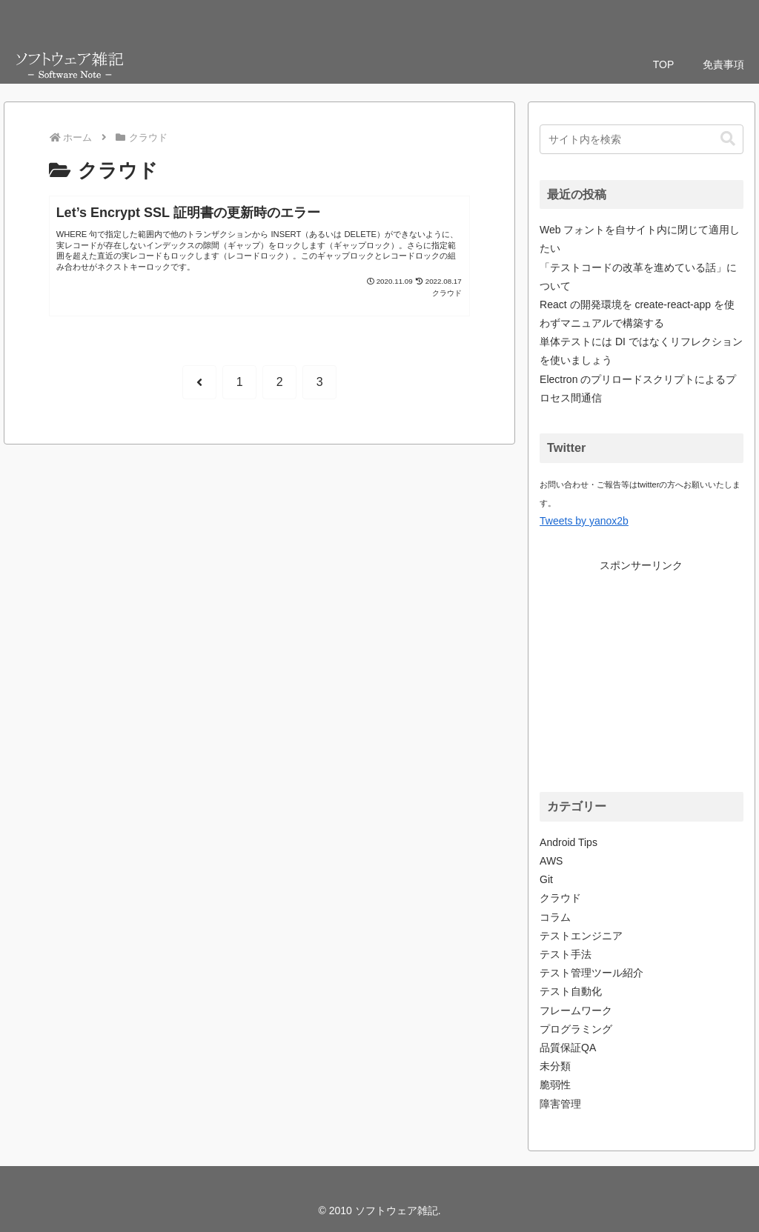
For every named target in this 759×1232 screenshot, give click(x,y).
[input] (641, 139)
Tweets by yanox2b (584, 521)
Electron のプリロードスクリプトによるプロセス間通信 (638, 388)
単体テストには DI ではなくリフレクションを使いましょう (641, 351)
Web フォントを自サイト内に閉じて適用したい (640, 239)
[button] (728, 138)
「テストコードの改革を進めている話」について (638, 277)
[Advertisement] (649, 667)
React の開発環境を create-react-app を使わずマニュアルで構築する (637, 314)
